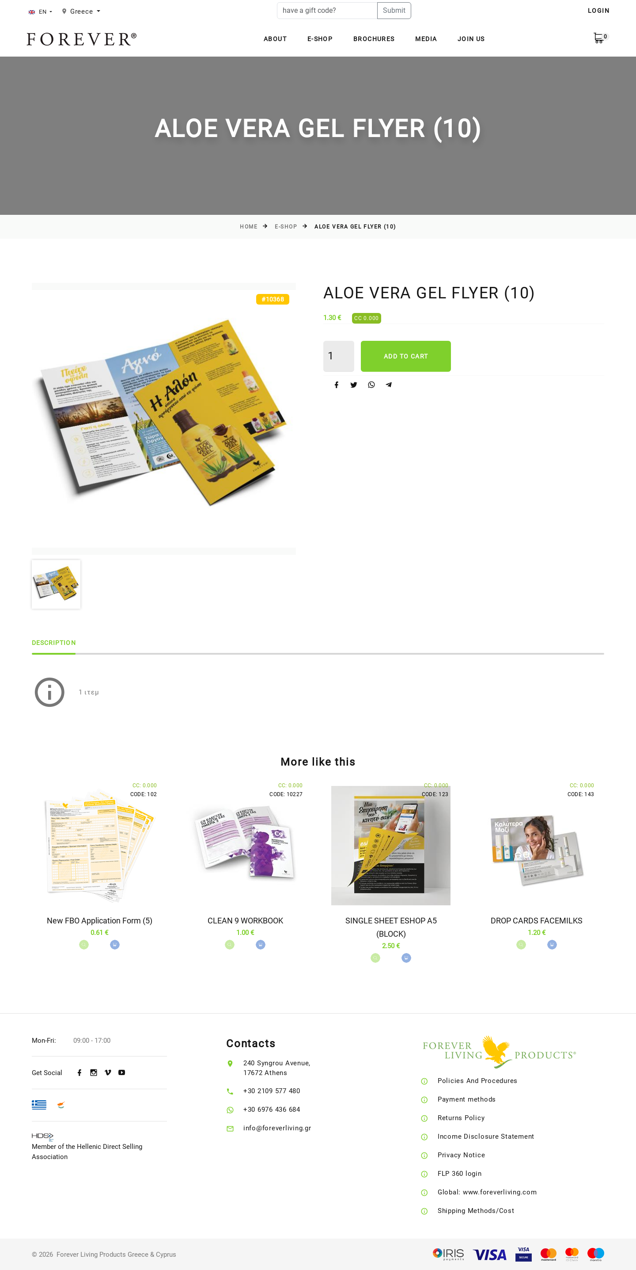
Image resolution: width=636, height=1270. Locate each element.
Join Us (471, 38)
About (275, 38)
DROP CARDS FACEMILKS (537, 920)
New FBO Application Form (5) (99, 920)
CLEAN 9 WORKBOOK (245, 920)
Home (248, 227)
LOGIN (599, 10)
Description (54, 643)
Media (426, 38)
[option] (164, 419)
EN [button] (38, 11)
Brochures (374, 38)
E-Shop (320, 38)
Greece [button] (82, 11)
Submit (394, 10)
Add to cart (406, 356)
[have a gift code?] (327, 10)
